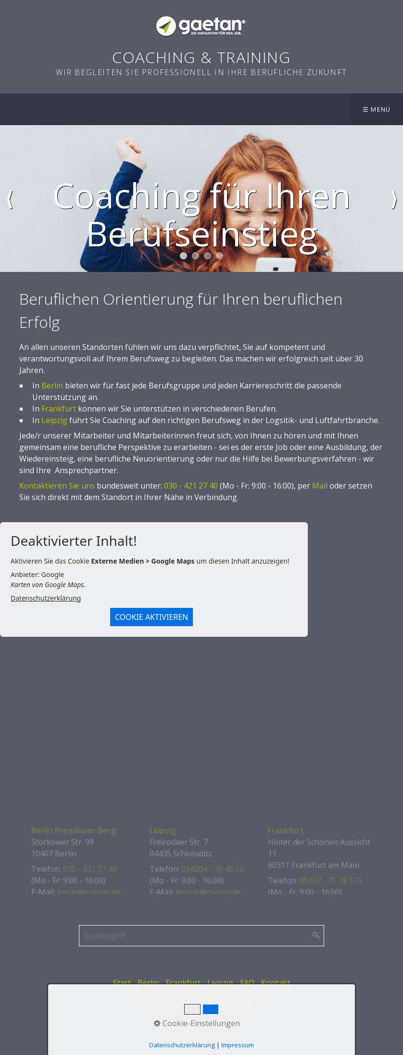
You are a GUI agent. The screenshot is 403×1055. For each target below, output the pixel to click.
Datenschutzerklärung (46, 598)
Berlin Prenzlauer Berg (73, 883)
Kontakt (275, 983)
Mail (319, 485)
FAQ (247, 983)
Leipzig (54, 420)
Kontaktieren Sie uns (57, 485)
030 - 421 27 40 (191, 485)
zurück (9, 198)
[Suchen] (316, 935)
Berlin (52, 385)
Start (122, 983)
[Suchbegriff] (201, 935)
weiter (394, 198)
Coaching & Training (201, 57)
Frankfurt (58, 408)
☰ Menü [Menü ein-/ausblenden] (377, 109)
